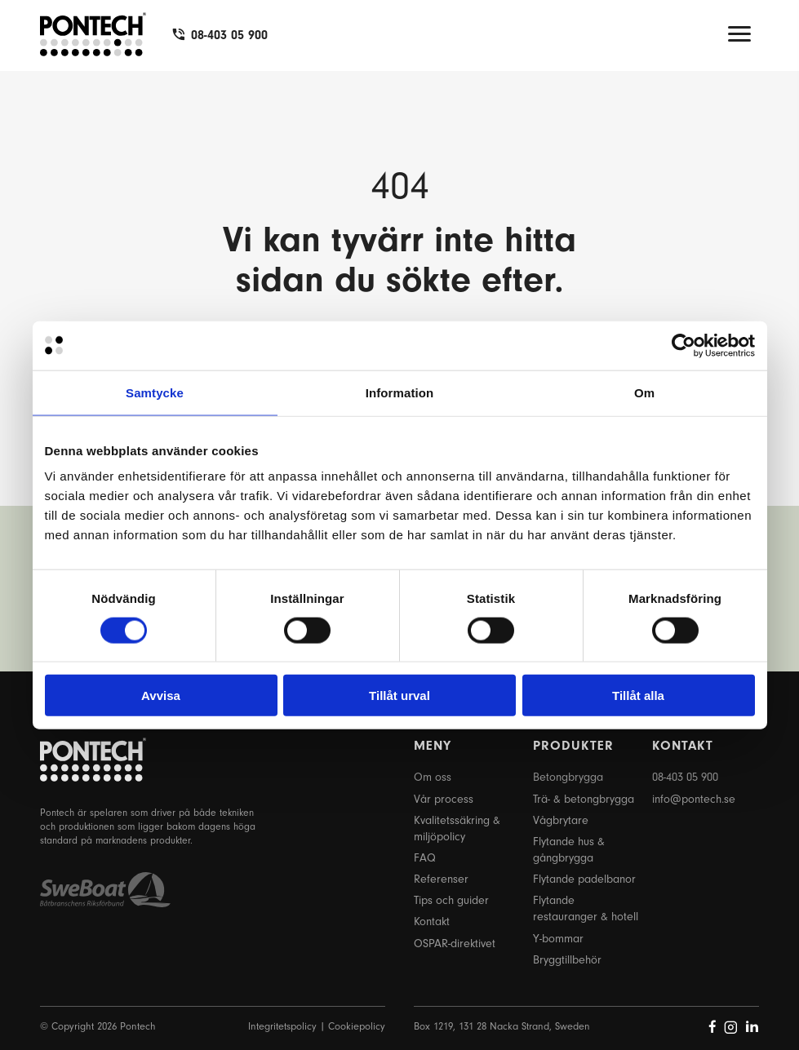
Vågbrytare (560, 820)
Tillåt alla (638, 695)
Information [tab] (400, 392)
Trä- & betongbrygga (583, 799)
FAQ (425, 858)
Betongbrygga (568, 777)
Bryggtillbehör (567, 960)
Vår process (443, 799)
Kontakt (432, 921)
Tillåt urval (399, 695)
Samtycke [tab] (155, 392)
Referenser (441, 879)
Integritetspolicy (282, 1026)
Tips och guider (451, 900)
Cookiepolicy (356, 1026)
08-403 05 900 (229, 35)
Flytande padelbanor (584, 879)
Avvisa (160, 695)
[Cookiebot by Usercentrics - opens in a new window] (683, 345)
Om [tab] (644, 392)
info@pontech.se (693, 799)
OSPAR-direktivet (454, 943)
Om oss (432, 777)
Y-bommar (558, 939)
